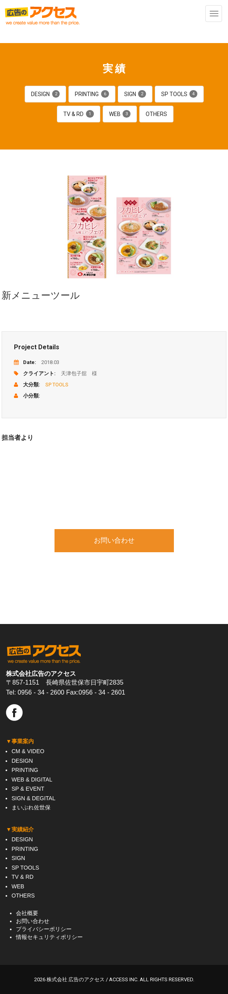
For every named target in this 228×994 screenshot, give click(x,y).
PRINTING (92, 94)
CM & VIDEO (28, 751)
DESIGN (45, 94)
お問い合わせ (114, 540)
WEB (120, 114)
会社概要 (27, 913)
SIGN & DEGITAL (33, 798)
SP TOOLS (179, 94)
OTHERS (156, 114)
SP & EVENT (28, 788)
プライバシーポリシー (44, 929)
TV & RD (78, 114)
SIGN (135, 94)
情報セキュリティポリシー (49, 937)
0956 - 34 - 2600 (41, 692)
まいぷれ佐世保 (31, 807)
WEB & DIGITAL (32, 779)
